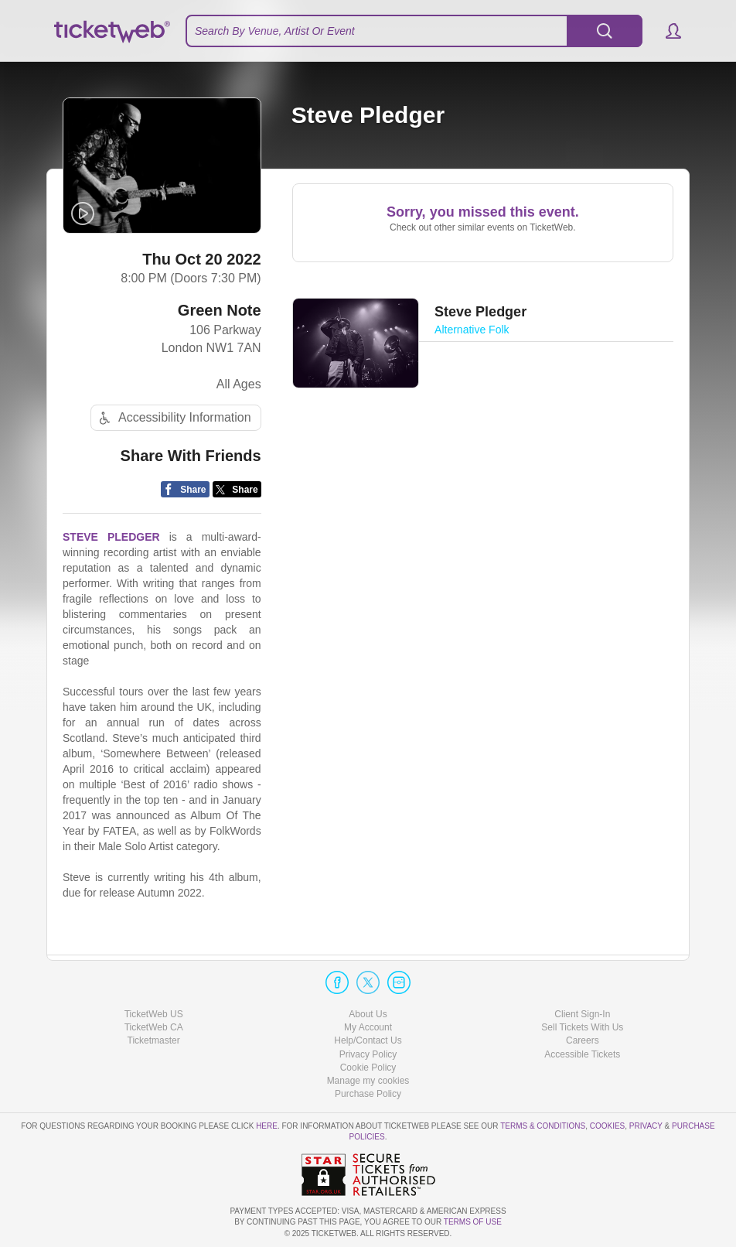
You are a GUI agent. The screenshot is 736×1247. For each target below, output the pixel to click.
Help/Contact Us (367, 1040)
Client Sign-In (582, 1014)
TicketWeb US (153, 1014)
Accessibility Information (173, 418)
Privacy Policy (368, 1054)
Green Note (219, 310)
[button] (666, 31)
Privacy (646, 1126)
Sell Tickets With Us (582, 1027)
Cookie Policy (368, 1067)
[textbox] (414, 31)
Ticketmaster (154, 1040)
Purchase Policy (368, 1093)
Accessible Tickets (582, 1054)
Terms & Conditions (542, 1126)
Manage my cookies (368, 1080)
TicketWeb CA (153, 1027)
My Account (368, 1027)
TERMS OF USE (473, 1222)
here (267, 1126)
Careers (582, 1040)
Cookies (607, 1126)
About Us (368, 1014)
